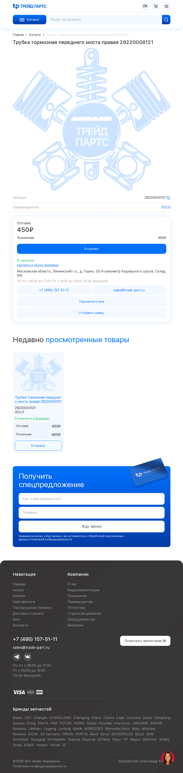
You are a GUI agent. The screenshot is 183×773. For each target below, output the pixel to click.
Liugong (50, 729)
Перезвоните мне (91, 301)
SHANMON (56, 740)
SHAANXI (21, 740)
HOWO (79, 723)
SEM (150, 734)
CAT (28, 718)
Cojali (120, 718)
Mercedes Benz (117, 729)
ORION (67, 734)
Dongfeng (162, 718)
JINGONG (140, 723)
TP (125, 740)
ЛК (145, 6)
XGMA (29, 745)
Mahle (77, 729)
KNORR (156, 723)
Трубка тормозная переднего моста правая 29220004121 (38, 399)
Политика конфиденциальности (39, 766)
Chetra (108, 718)
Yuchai (55, 745)
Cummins (133, 718)
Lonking (64, 729)
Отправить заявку (91, 313)
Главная (18, 34)
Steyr (116, 740)
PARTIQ (81, 734)
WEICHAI (149, 740)
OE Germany (50, 734)
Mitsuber (149, 729)
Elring (31, 723)
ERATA (43, 723)
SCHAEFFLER (122, 734)
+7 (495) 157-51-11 (35, 639)
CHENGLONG (60, 718)
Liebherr (35, 729)
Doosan (19, 723)
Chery (96, 718)
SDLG (165, 207)
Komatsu (19, 729)
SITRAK (104, 740)
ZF (64, 745)
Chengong (81, 718)
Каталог (35, 34)
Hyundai (105, 723)
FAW (54, 723)
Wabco (135, 740)
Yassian (42, 745)
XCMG (164, 740)
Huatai (92, 723)
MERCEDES (93, 729)
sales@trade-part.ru (31, 647)
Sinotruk (89, 740)
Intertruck (122, 723)
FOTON (65, 723)
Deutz (147, 718)
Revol (94, 734)
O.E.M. (33, 734)
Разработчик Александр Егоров (144, 761)
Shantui (74, 740)
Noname (19, 734)
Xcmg (17, 745)
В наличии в (32, 418)
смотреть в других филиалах (38, 265)
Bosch (18, 718)
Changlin (40, 718)
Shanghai (38, 740)
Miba (136, 729)
